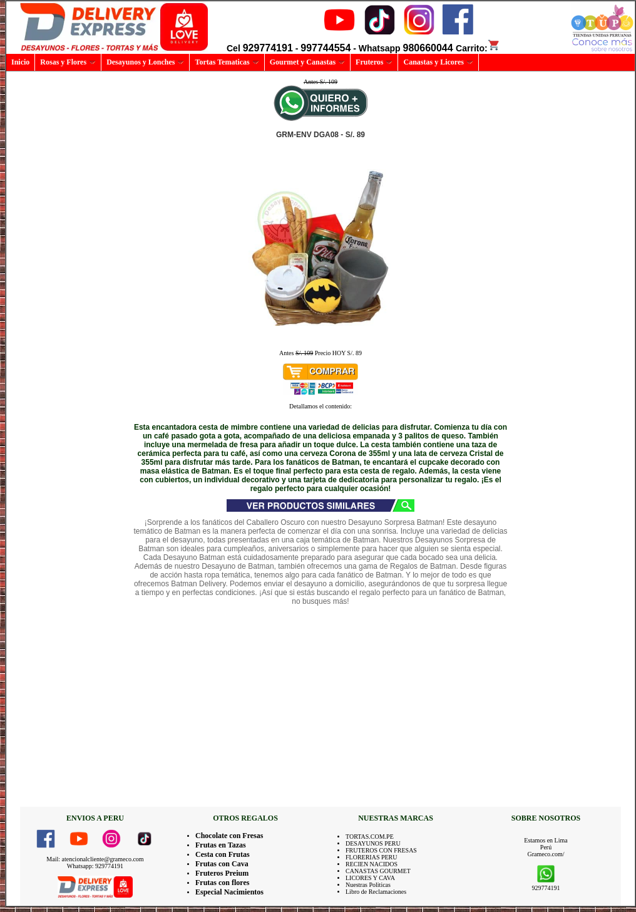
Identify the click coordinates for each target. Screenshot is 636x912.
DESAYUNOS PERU (373, 843)
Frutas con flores (222, 882)
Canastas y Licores (438, 62)
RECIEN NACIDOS (372, 864)
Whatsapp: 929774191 (95, 866)
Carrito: (478, 48)
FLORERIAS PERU (372, 857)
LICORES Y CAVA (370, 877)
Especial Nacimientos (229, 892)
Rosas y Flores (68, 62)
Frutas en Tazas (220, 845)
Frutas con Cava (222, 863)
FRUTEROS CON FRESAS (381, 850)
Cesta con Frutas (222, 854)
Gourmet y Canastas (307, 62)
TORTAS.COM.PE (370, 836)
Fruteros (374, 62)
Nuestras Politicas (368, 884)
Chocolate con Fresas (229, 835)
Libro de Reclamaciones (376, 891)
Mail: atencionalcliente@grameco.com (94, 859)
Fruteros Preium (222, 873)
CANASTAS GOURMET (378, 871)
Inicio (20, 62)
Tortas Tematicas (227, 62)
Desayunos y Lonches (145, 62)
